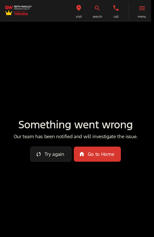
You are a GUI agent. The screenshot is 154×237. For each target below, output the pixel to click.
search (97, 17)
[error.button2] (97, 154)
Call (116, 17)
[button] (79, 10)
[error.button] (50, 154)
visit (79, 17)
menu (142, 17)
